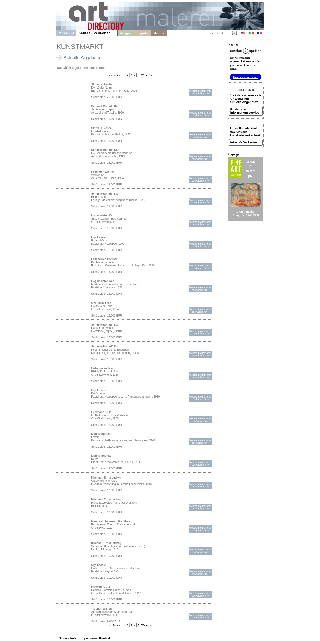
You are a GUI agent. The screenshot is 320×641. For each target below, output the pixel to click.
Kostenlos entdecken (245, 77)
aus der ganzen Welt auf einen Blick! (245, 63)
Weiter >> (146, 75)
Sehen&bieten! (250, 169)
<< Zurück (114, 75)
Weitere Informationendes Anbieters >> (200, 92)
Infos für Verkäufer (243, 142)
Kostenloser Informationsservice (244, 110)
